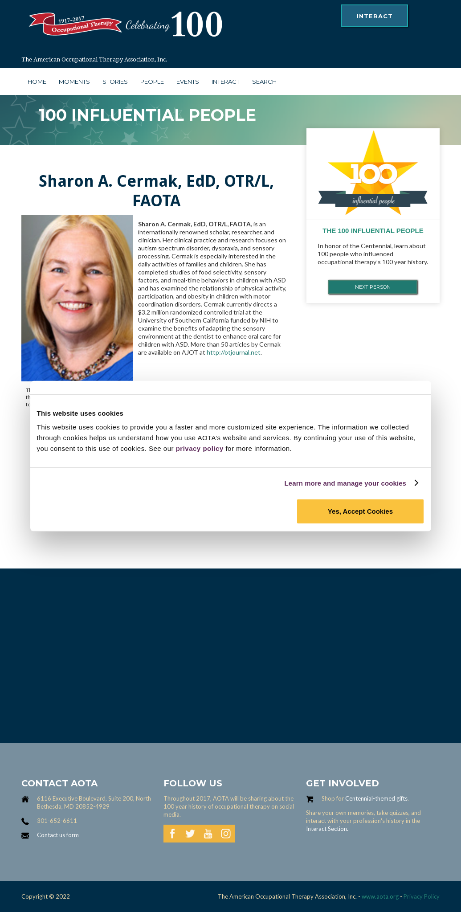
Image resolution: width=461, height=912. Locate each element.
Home (37, 81)
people (152, 81)
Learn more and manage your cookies (346, 483)
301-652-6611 (57, 820)
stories (115, 81)
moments (74, 81)
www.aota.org (379, 896)
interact (375, 16)
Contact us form (58, 834)
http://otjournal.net (234, 352)
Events (187, 81)
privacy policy (200, 448)
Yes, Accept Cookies (360, 511)
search (264, 81)
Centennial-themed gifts (376, 798)
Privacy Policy (422, 896)
